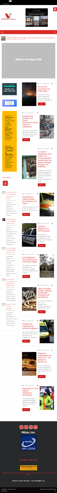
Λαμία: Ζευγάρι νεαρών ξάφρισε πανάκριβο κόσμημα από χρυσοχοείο (45, 292)
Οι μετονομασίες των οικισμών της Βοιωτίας (11, 196)
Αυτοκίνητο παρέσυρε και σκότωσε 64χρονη (30, 326)
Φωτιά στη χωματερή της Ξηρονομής (44, 89)
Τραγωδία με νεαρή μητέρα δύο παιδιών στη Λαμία (29, 200)
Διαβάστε (41, 103)
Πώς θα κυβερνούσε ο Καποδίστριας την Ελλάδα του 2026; (11, 283)
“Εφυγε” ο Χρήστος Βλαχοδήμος (11, 306)
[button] (55, 32)
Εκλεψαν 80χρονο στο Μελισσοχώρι (44, 228)
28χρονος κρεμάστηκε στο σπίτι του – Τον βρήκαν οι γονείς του (45, 357)
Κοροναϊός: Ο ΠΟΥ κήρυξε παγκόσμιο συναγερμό (30, 391)
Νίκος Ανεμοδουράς (11, 248)
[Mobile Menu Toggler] (2, 32)
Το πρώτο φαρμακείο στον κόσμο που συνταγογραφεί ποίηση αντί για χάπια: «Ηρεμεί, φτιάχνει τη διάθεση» (45, 159)
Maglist (42, 489)
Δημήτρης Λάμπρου (11, 219)
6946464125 (8, 140)
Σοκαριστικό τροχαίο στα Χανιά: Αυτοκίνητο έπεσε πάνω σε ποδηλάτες (30, 121)
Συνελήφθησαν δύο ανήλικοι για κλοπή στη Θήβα (29, 259)
